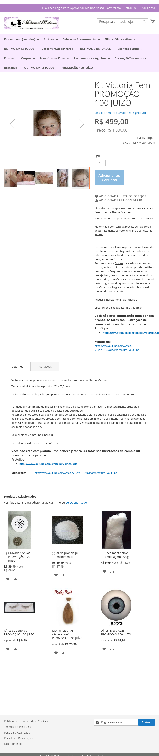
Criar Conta (147, 8)
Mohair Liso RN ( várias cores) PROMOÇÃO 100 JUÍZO (67, 634)
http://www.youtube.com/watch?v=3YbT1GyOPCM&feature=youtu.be (77, 472)
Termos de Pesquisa (17, 727)
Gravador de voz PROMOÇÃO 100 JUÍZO (19, 556)
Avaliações (45, 366)
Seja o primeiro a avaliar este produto (120, 113)
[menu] (79, 53)
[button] (12, 123)
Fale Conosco (13, 744)
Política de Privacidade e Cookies (26, 721)
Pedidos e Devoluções (18, 738)
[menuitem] (20, 39)
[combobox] (122, 21)
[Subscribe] (146, 722)
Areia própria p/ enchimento (67, 555)
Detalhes (17, 366)
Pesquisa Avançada (17, 732)
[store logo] (31, 23)
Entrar (128, 8)
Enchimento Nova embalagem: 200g (117, 555)
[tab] (17, 366)
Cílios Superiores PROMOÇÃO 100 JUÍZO (19, 632)
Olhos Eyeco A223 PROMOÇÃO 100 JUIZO (116, 632)
